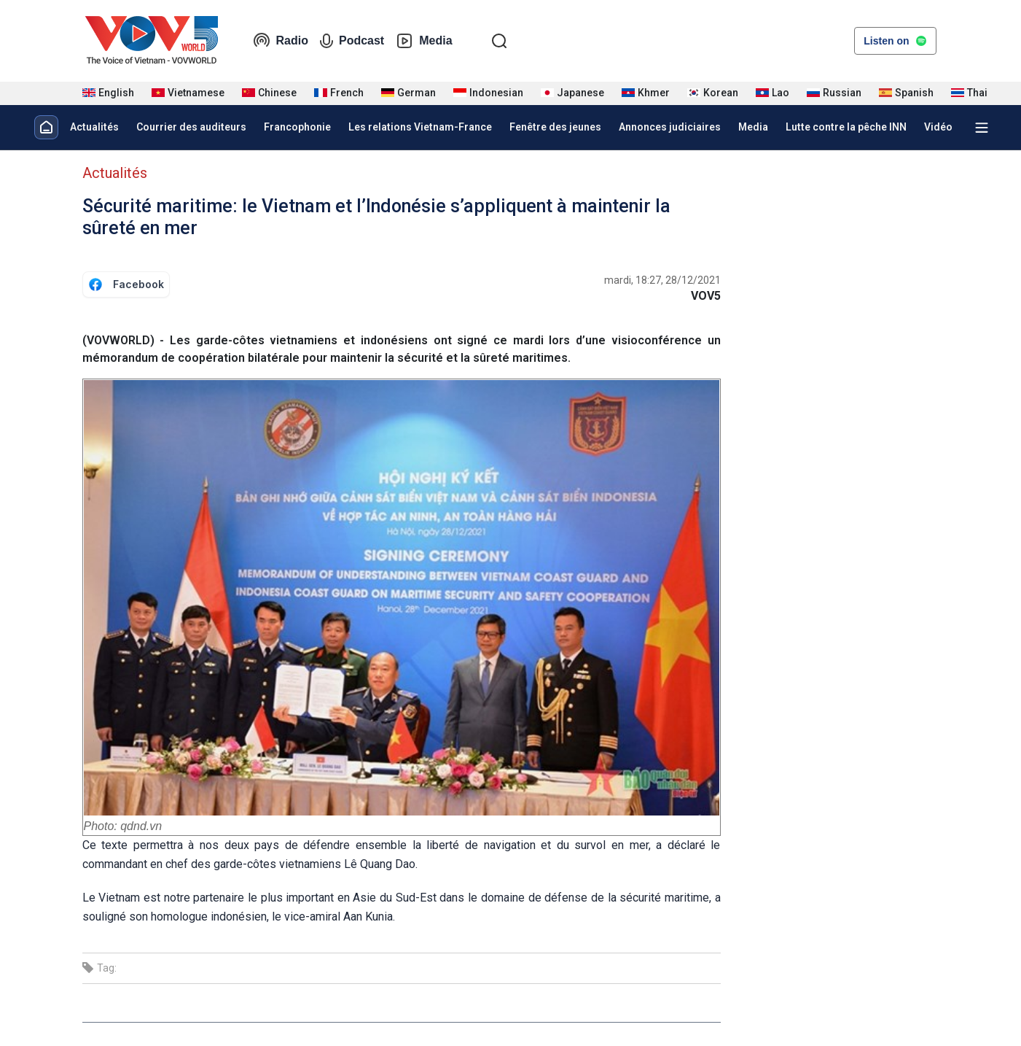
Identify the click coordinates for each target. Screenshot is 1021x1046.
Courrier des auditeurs (191, 127)
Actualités (94, 127)
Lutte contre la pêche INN (846, 127)
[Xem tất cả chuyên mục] (981, 127)
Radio (280, 41)
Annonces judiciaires (670, 127)
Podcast (352, 41)
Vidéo (938, 127)
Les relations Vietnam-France (420, 127)
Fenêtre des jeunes (555, 127)
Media (424, 41)
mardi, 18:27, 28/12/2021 (662, 280)
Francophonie (297, 127)
